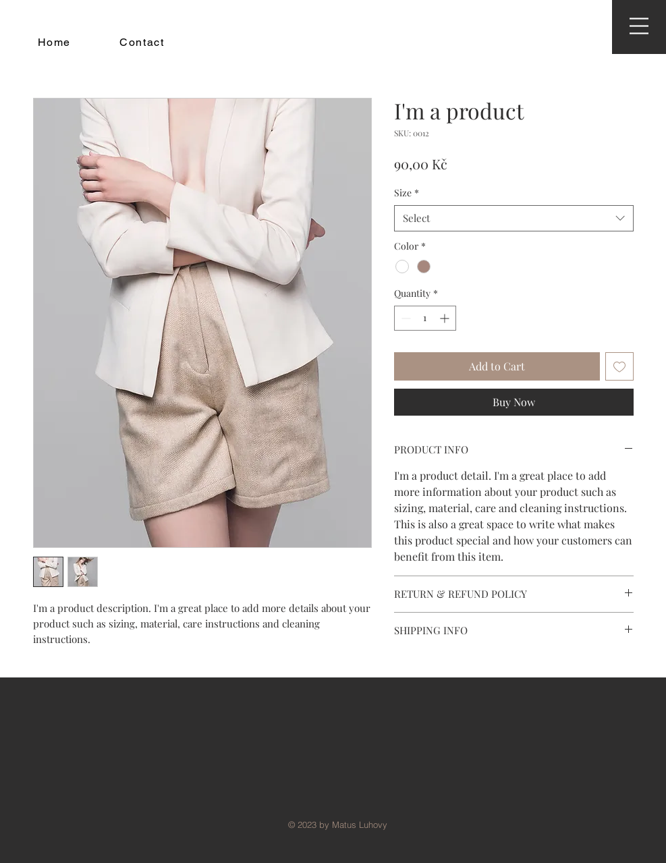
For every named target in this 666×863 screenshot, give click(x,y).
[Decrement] (404, 318)
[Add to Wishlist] (619, 366)
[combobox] (514, 218)
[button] (639, 26)
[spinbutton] (425, 318)
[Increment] (445, 318)
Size (406, 192)
